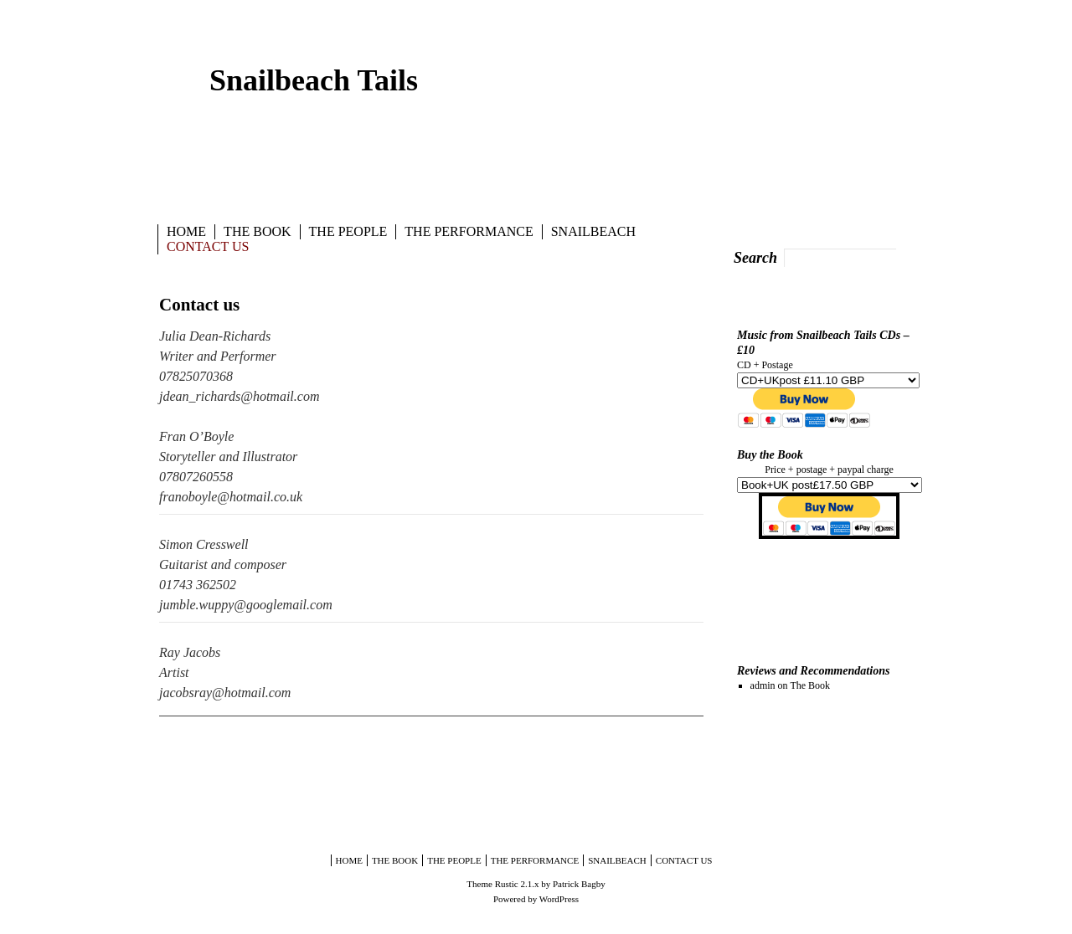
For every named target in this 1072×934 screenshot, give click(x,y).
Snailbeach (593, 231)
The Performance (469, 231)
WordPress (559, 899)
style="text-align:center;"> (829, 485)
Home (186, 231)
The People (348, 231)
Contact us (208, 246)
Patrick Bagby (579, 884)
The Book (257, 231)
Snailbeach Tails (313, 80)
